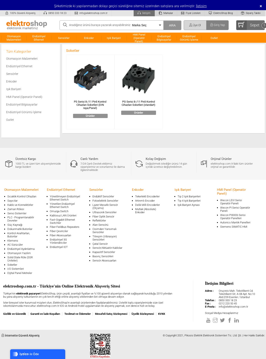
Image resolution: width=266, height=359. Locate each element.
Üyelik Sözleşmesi (143, 313)
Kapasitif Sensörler (103, 252)
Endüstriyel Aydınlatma (21, 248)
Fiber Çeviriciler (59, 231)
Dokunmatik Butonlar (19, 229)
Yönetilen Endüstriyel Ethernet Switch (62, 205)
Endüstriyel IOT (59, 247)
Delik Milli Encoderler (147, 204)
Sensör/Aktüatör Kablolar (107, 247)
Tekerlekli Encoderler (147, 196)
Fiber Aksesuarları (60, 235)
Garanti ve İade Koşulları (45, 313)
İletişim (201, 6)
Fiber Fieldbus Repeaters (64, 226)
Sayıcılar (12, 200)
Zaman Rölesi (15, 209)
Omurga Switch (59, 211)
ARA (172, 25)
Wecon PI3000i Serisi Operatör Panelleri (233, 216)
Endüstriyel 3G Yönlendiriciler (58, 241)
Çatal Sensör (100, 243)
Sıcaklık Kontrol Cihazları (21, 196)
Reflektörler (99, 220)
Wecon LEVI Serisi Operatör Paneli (231, 202)
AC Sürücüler (15, 244)
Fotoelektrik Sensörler (105, 200)
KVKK (161, 313)
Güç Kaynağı (14, 224)
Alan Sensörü (100, 224)
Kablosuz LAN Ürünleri (63, 215)
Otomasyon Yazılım (19, 253)
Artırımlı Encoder (145, 200)
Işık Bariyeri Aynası (189, 204)
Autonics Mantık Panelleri (235, 222)
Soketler (12, 264)
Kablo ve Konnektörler (20, 204)
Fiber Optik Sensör (103, 216)
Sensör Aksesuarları (104, 260)
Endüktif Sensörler (103, 196)
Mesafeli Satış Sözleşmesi (111, 313)
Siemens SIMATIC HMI (233, 226)
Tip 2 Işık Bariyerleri (189, 196)
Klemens (12, 240)
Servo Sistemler (16, 213)
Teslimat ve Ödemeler (77, 313)
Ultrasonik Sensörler (104, 212)
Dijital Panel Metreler (19, 273)
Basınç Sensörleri (102, 256)
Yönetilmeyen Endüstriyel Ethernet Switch (65, 198)
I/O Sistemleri (15, 268)
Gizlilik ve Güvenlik (14, 313)
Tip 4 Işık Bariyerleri (189, 200)
